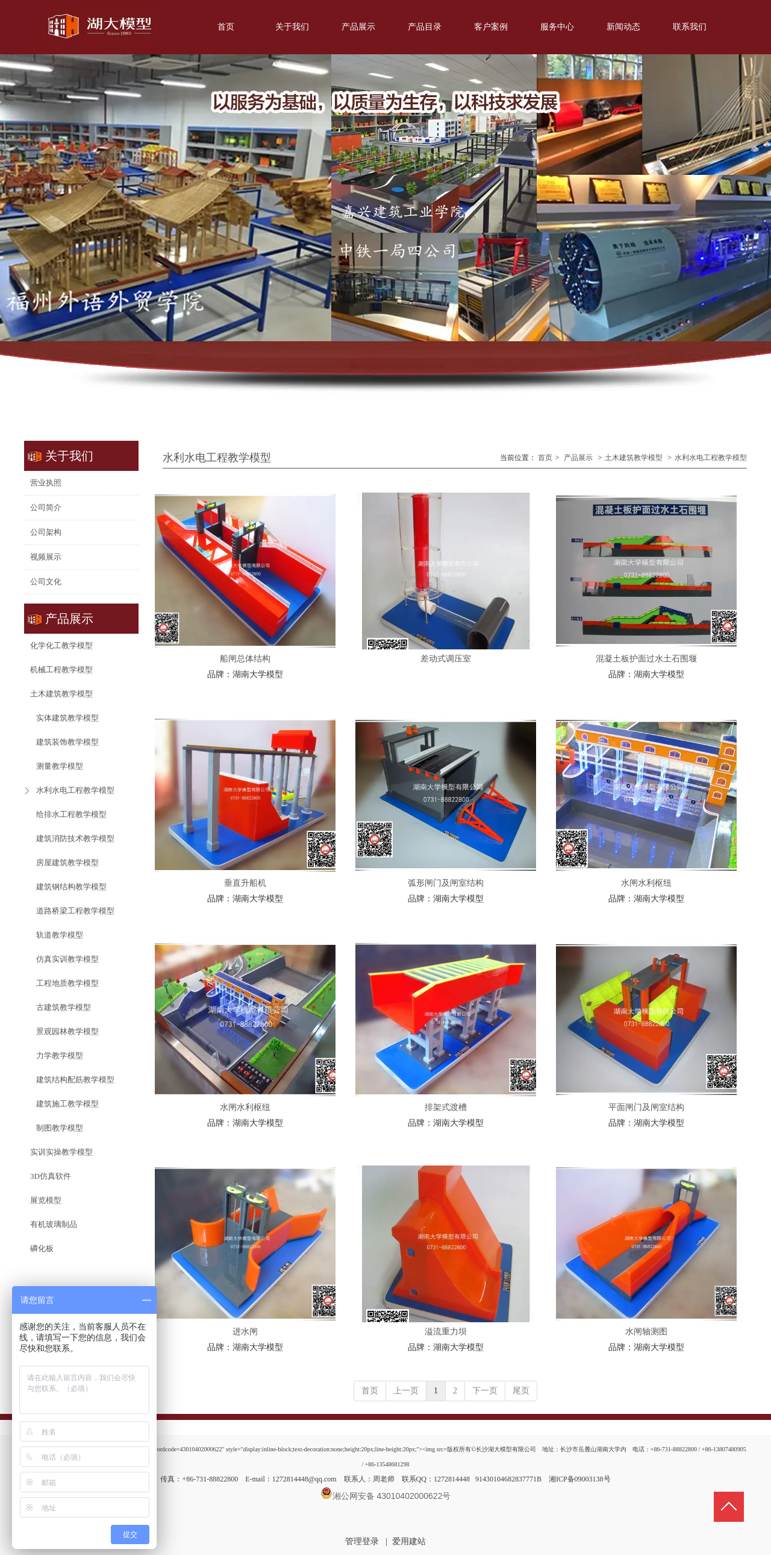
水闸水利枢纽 (646, 883)
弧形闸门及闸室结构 (446, 883)
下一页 (485, 1390)
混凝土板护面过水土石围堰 (646, 658)
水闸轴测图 (646, 1331)
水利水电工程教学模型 (711, 457)
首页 (545, 457)
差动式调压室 (445, 658)
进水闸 (245, 1331)
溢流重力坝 (446, 1331)
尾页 (521, 1390)
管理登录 (362, 1541)
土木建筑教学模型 (634, 457)
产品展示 (578, 457)
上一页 (406, 1390)
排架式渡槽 (446, 1107)
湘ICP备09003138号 (580, 1479)
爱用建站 (409, 1541)
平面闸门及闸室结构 (646, 1107)
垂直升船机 (245, 883)
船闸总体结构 (245, 658)
